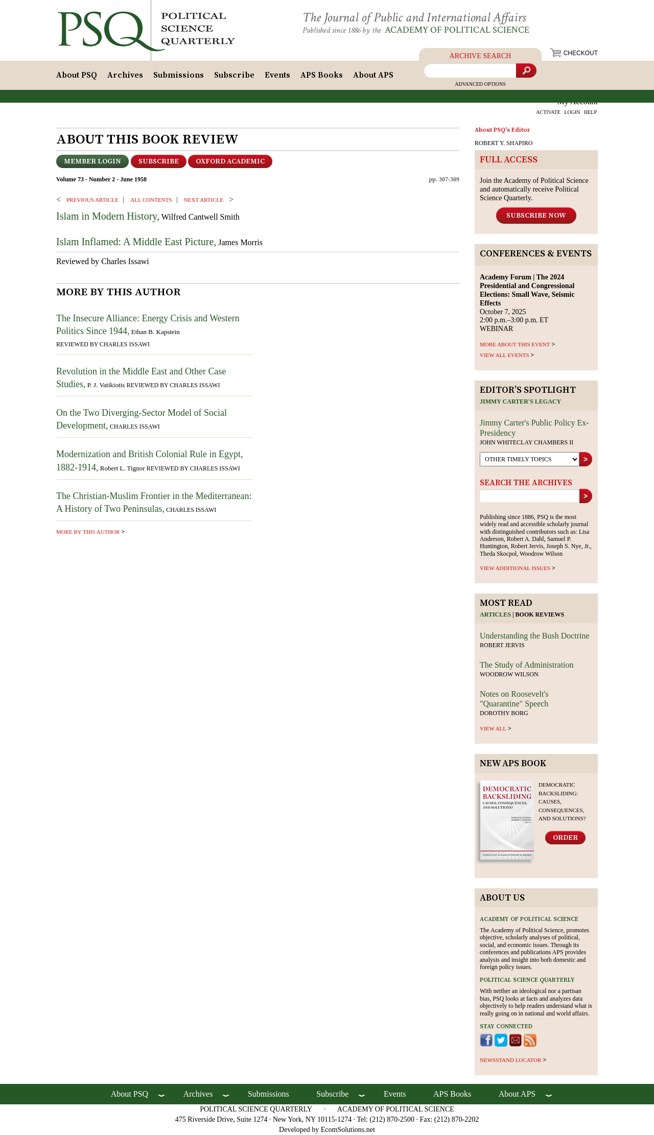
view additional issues (515, 568)
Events (277, 75)
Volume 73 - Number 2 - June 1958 (101, 179)
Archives (125, 75)
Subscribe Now (536, 215)
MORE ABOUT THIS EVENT (515, 344)
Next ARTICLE (203, 200)
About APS (373, 75)
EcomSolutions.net (348, 1129)
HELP (590, 112)
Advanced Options (480, 84)
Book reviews (540, 614)
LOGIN (572, 112)
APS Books (321, 75)
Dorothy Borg (504, 713)
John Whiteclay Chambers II (526, 442)
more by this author (88, 532)
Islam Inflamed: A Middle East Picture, (136, 241)
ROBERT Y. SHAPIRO (503, 143)
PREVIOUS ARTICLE (92, 200)
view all (493, 728)
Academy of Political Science (457, 30)
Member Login (92, 161)
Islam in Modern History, (107, 216)
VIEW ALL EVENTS (504, 355)
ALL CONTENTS (151, 200)
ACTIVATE (548, 112)
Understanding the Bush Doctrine (535, 635)
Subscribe (234, 75)
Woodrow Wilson (509, 674)
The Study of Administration (527, 664)
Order (565, 837)
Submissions (178, 75)
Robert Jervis (502, 645)
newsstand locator (510, 1060)
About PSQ (76, 75)
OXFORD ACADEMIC (230, 161)
